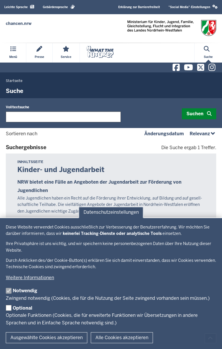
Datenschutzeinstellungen (111, 212)
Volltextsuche (17, 107)
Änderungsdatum (164, 134)
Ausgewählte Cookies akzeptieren (46, 338)
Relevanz (203, 134)
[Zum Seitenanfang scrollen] (210, 338)
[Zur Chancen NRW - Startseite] (19, 23)
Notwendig (25, 291)
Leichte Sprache (19, 7)
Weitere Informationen (30, 278)
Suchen (195, 114)
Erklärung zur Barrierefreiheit (139, 7)
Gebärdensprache (59, 7)
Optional (22, 308)
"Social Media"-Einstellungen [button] (193, 7)
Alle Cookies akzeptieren (121, 338)
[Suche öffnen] (208, 53)
